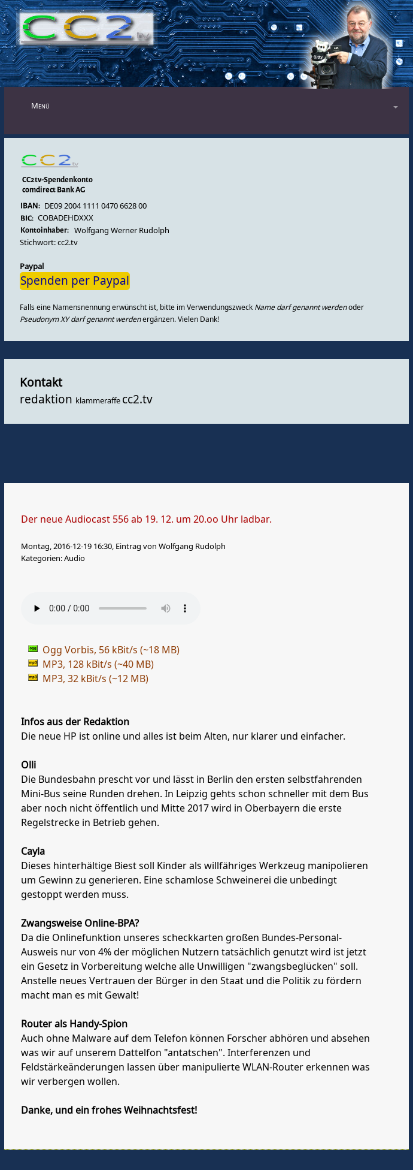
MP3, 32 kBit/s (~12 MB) (95, 679)
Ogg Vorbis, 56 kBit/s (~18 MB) (111, 650)
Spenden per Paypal (74, 281)
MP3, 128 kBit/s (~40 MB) (98, 665)
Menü (40, 105)
